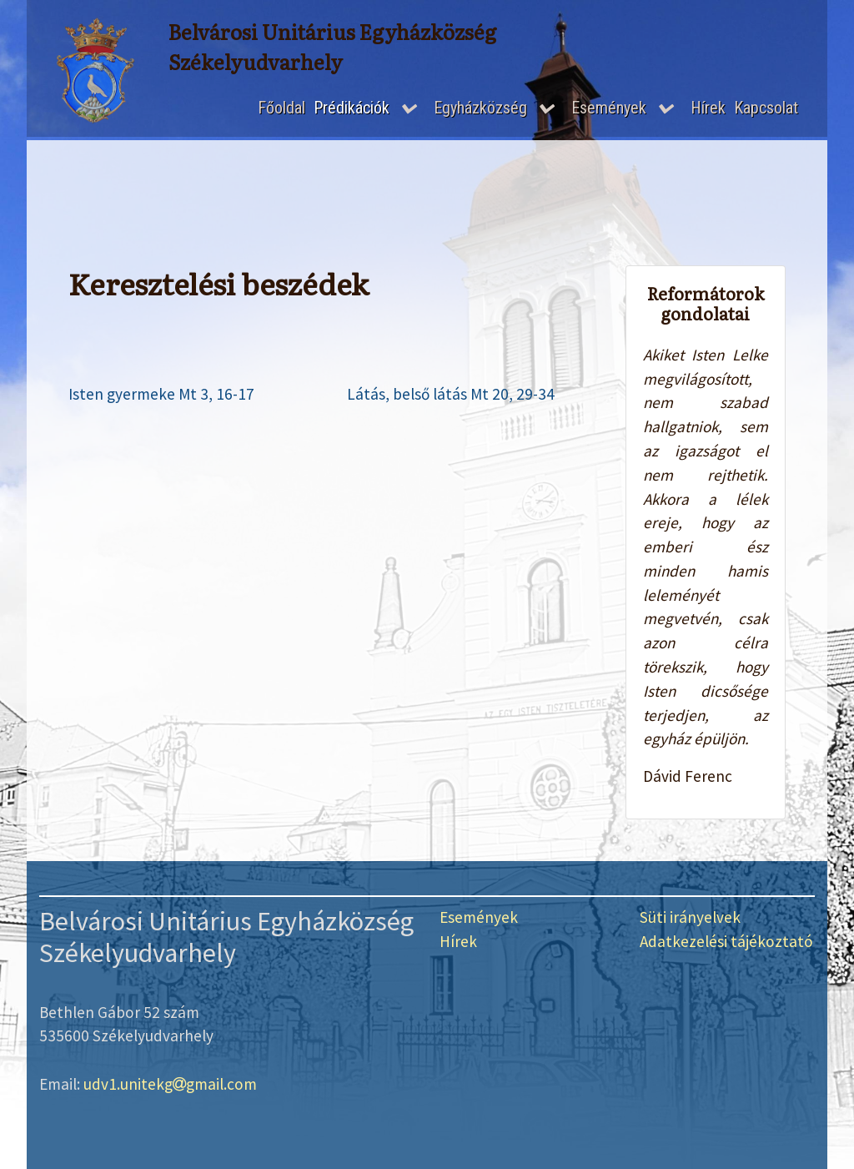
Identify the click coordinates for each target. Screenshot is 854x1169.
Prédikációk (351, 108)
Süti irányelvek (690, 917)
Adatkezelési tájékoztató (726, 941)
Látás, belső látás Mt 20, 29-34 (451, 394)
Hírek (708, 108)
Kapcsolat (766, 108)
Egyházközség (480, 108)
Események (608, 108)
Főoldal (281, 108)
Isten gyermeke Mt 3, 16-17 (161, 394)
